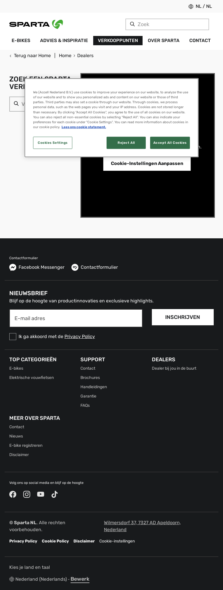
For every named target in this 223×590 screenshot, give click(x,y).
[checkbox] (76, 336)
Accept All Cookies (170, 142)
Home (65, 55)
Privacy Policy (79, 336)
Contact (87, 368)
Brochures (90, 377)
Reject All (126, 142)
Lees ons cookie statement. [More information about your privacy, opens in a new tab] (84, 127)
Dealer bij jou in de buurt (174, 368)
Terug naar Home (30, 55)
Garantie (88, 396)
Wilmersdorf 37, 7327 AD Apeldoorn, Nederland (142, 526)
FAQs (85, 405)
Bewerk (80, 579)
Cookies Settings (53, 142)
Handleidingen (93, 386)
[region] (111, 117)
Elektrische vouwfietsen (31, 377)
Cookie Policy (55, 541)
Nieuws (16, 436)
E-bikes (16, 368)
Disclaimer (19, 454)
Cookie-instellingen (117, 541)
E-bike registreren (25, 445)
